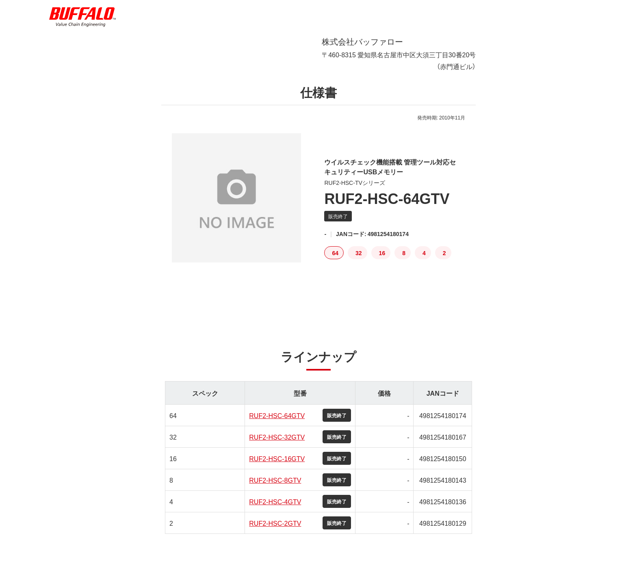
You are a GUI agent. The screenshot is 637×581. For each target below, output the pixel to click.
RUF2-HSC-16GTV (277, 465)
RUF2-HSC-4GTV (275, 508)
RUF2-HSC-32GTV (277, 443)
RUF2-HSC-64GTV (277, 422)
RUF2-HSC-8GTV (275, 486)
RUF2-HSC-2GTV (275, 529)
